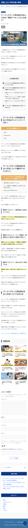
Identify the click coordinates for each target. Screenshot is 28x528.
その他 (4, 510)
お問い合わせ (20, 522)
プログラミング (7, 502)
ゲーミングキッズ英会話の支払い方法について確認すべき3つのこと (15, 88)
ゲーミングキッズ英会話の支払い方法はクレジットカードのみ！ (15, 84)
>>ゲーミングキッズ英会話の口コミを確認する (13, 333)
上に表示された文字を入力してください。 (12, 449)
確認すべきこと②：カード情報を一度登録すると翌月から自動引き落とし (15, 97)
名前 (3, 417)
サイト (3, 433)
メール (3, 425)
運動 (4, 506)
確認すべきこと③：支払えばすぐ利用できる (15, 101)
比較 (4, 508)
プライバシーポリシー (10, 522)
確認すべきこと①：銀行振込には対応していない (15, 93)
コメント (4, 399)
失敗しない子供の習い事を (11, 2)
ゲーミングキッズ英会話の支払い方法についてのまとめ (15, 106)
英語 (4, 500)
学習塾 (4, 504)
